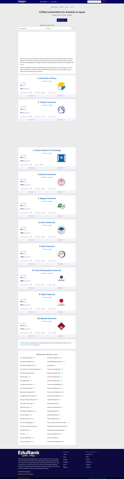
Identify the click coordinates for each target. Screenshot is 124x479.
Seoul (64, 457)
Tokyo (21, 344)
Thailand (88, 464)
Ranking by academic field (47, 25)
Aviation (61, 7)
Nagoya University (47, 198)
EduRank (69, 15)
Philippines (89, 462)
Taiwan (88, 459)
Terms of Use (93, 478)
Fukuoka (30, 344)
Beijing (65, 459)
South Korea (89, 454)
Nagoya (37, 344)
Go (73, 28)
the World (26, 88)
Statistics (32, 96)
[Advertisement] (32, 45)
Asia (67, 7)
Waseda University (47, 318)
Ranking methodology (25, 474)
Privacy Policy (102, 478)
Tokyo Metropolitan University (47, 270)
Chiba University (47, 294)
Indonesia (88, 467)
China (87, 457)
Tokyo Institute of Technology (47, 150)
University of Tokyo (46, 78)
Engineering (54, 7)
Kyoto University (47, 222)
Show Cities (62, 20)
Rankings (61, 96)
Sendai (26, 344)
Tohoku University (47, 102)
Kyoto (65, 464)
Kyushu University (47, 174)
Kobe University (47, 246)
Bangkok (65, 462)
